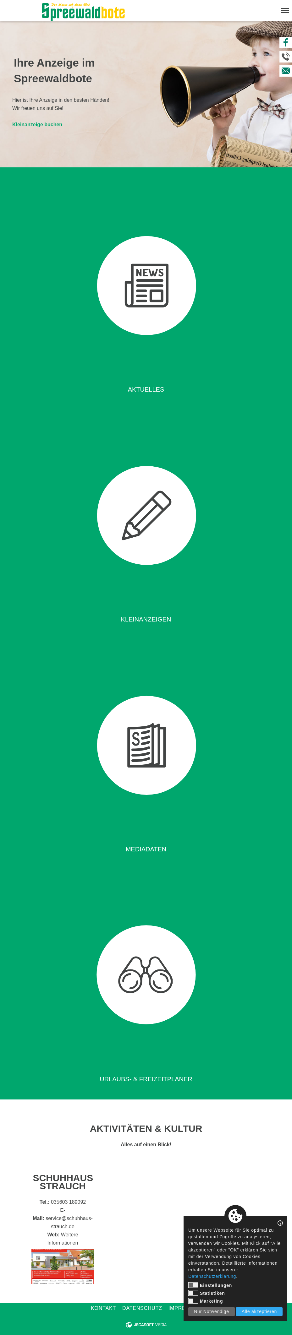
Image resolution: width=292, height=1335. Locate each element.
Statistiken (206, 1293)
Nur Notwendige (211, 1311)
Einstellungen (210, 1285)
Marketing (205, 1301)
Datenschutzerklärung (212, 1276)
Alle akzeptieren (259, 1311)
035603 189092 (68, 1202)
